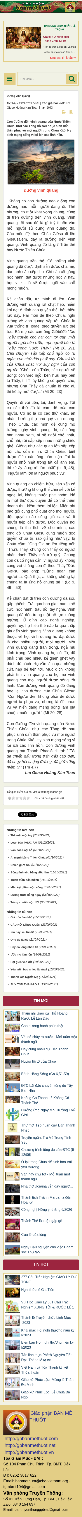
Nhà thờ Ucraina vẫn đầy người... (47, 1186)
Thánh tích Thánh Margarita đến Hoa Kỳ (46, 1200)
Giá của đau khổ (21, 917)
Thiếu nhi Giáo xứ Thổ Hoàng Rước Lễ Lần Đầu (44, 1015)
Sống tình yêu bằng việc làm (29, 872)
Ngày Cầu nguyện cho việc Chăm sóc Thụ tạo (47, 1249)
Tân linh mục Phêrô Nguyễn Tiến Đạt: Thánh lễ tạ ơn (46, 1357)
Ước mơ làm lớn (21, 954)
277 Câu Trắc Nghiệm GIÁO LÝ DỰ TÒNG (48, 1279)
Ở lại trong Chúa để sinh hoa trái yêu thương (46, 1164)
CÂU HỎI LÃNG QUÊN (25, 924)
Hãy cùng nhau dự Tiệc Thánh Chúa (44, 1051)
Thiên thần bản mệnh (24, 880)
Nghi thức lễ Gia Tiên (37, 1290)
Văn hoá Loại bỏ (21, 850)
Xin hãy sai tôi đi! (22, 932)
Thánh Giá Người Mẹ (24, 977)
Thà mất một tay (21, 835)
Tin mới (41, 1001)
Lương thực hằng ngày (25, 894)
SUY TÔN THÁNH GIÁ (25, 984)
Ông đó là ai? (19, 939)
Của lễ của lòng (33, 1234)
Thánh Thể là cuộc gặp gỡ (41, 1221)
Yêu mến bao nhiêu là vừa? (28, 969)
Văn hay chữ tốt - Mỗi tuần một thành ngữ (45, 1176)
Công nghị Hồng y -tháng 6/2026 (46, 1209)
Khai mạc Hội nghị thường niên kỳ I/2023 (47, 1332)
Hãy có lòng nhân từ (24, 947)
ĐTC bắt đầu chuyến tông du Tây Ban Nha (47, 1088)
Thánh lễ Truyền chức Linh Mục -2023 (46, 1320)
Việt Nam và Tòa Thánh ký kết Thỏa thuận (44, 1370)
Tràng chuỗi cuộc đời (24, 902)
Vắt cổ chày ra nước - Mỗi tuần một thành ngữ (49, 1039)
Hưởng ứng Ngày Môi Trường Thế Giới (48, 1112)
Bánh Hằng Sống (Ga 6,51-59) (45, 1074)
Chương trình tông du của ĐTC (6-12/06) (48, 1152)
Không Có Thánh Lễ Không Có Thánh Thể (45, 1100)
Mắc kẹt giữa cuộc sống (26, 887)
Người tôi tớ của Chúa (38, 1061)
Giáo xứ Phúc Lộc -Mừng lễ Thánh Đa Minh (48, 1382)
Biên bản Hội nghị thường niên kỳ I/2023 (47, 1345)
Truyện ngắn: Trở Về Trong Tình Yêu (46, 1140)
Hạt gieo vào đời (21, 962)
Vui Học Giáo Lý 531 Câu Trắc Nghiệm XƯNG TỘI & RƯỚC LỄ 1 (47, 1304)
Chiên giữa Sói (20, 865)
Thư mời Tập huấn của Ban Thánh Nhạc (48, 1127)
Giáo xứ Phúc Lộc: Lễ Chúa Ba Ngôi (45, 1394)
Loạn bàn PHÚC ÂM (23, 842)
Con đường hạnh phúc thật (42, 1026)
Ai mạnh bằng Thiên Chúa (27, 857)
